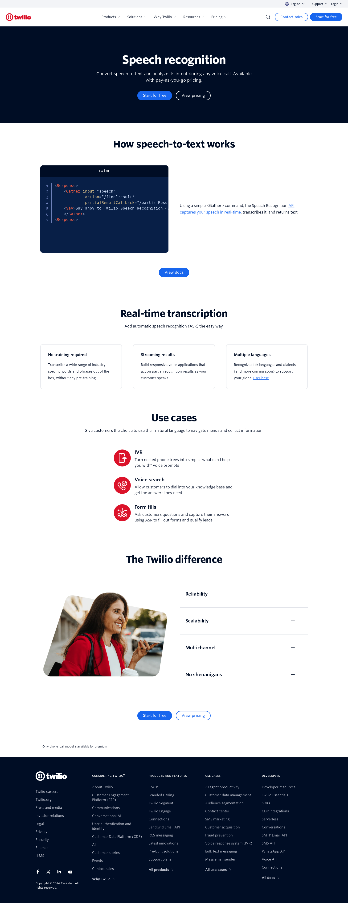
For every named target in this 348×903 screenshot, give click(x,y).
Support (319, 4)
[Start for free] (326, 17)
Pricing (218, 17)
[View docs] (174, 272)
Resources (193, 17)
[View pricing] (193, 95)
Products (111, 17)
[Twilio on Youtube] (71, 872)
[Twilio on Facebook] (39, 872)
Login (336, 4)
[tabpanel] (104, 215)
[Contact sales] (291, 17)
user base (261, 378)
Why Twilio (165, 17)
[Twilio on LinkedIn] (60, 871)
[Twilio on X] (49, 871)
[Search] (268, 17)
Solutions (136, 17)
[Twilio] (18, 17)
